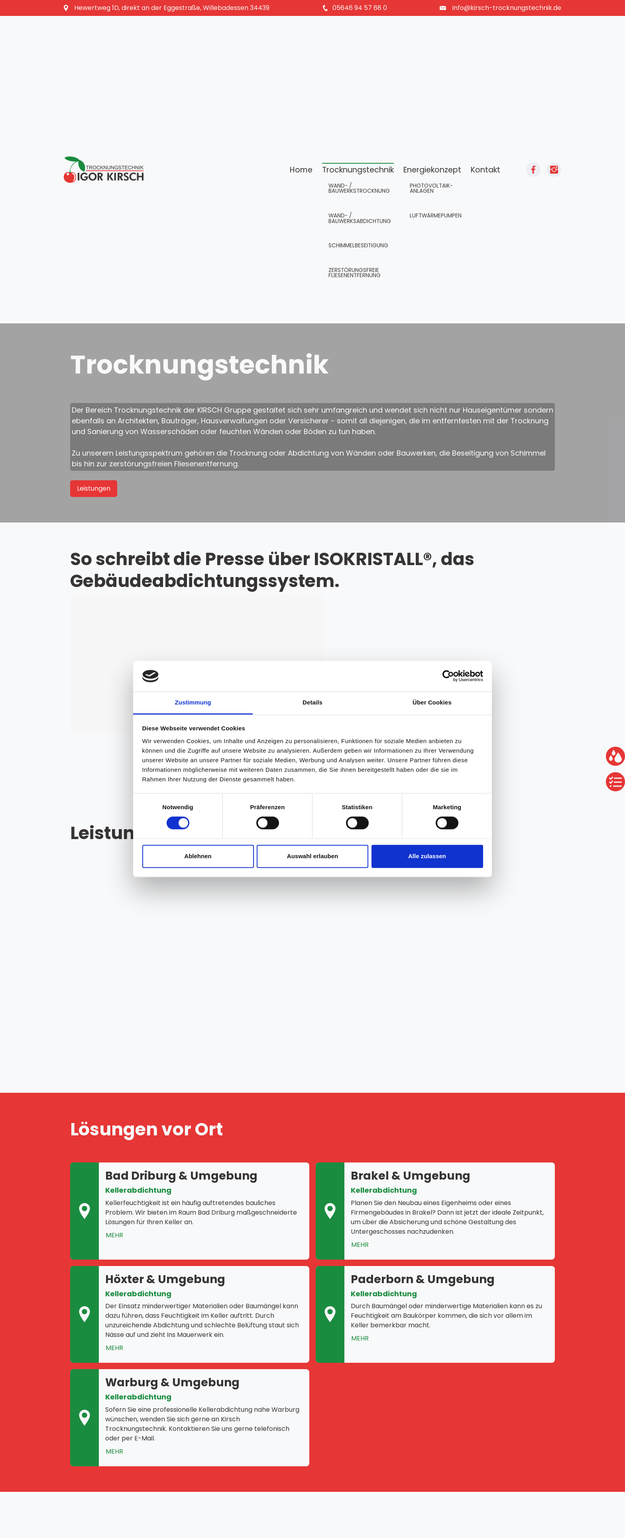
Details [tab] (312, 702)
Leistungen (93, 488)
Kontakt (485, 169)
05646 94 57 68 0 (359, 7)
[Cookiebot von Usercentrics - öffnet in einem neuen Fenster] (448, 676)
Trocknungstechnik (358, 169)
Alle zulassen (427, 856)
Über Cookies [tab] (432, 702)
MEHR (114, 1235)
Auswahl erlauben (312, 856)
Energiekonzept (432, 169)
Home (301, 169)
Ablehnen (197, 856)
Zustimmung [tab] (193, 702)
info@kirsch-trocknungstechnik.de (506, 7)
